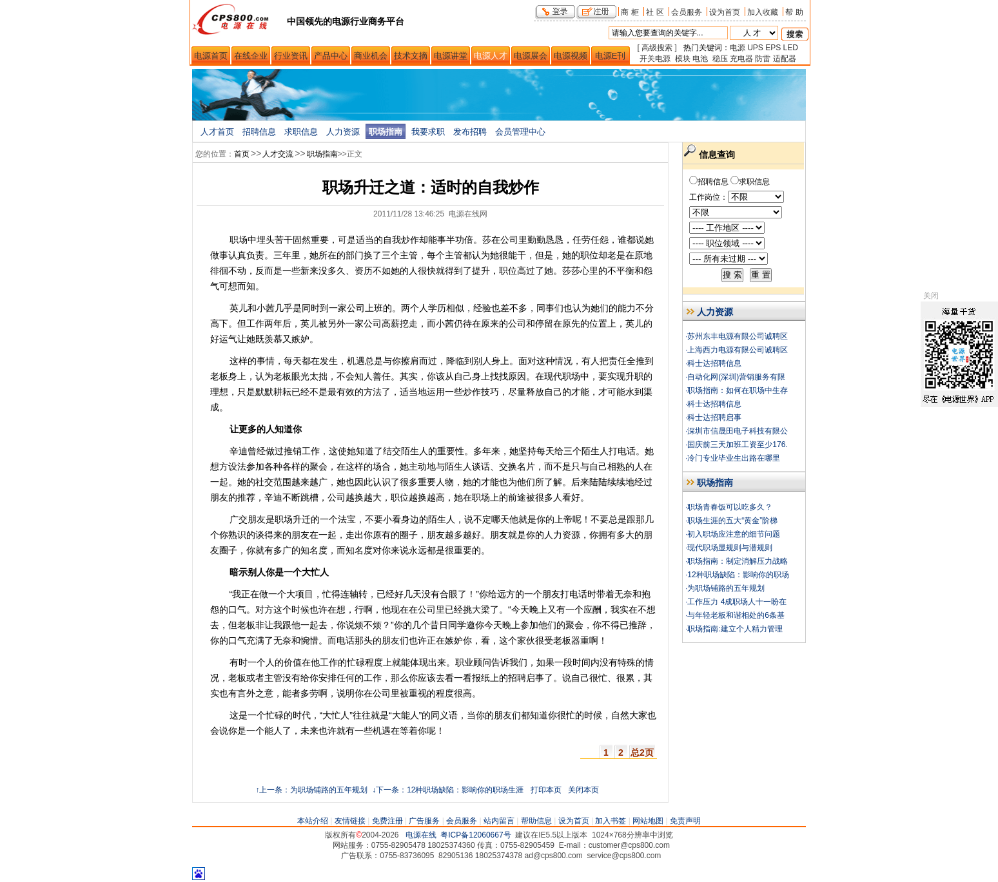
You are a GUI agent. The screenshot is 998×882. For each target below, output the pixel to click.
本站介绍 (312, 820)
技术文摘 (410, 56)
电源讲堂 (450, 56)
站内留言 (499, 820)
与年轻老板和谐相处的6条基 (736, 615)
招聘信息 (259, 132)
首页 (241, 153)
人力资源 (343, 132)
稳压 (720, 58)
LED (790, 47)
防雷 (762, 58)
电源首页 (211, 56)
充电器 (741, 58)
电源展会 (530, 56)
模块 (682, 58)
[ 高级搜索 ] (657, 47)
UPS (755, 47)
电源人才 (490, 56)
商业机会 (370, 56)
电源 (737, 47)
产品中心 (330, 56)
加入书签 (610, 820)
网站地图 (647, 820)
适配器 (784, 58)
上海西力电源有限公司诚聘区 (737, 349)
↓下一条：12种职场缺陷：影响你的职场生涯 (447, 789)
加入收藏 (762, 12)
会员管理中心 (520, 132)
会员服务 (686, 12)
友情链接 (350, 820)
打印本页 (546, 789)
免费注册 (387, 820)
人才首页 (217, 132)
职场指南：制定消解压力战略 (737, 561)
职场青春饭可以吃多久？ (729, 507)
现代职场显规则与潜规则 (729, 547)
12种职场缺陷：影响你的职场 (737, 574)
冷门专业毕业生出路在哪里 (733, 458)
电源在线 (421, 834)
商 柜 (629, 12)
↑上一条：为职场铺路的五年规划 (311, 789)
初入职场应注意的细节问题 (733, 534)
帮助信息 (536, 820)
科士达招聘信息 (714, 363)
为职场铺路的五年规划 (726, 588)
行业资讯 (291, 56)
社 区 (654, 12)
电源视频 (570, 56)
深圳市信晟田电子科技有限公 (737, 431)
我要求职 (428, 132)
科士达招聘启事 (714, 417)
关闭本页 (583, 789)
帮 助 (794, 12)
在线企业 (251, 56)
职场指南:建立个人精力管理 (734, 628)
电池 (700, 58)
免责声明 (685, 820)
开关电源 (655, 58)
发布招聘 (470, 132)
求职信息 (301, 132)
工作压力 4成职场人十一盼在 (737, 601)
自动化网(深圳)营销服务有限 (736, 376)
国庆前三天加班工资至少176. (737, 444)
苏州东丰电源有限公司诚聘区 (737, 336)
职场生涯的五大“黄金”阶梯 (732, 520)
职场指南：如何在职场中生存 (737, 390)
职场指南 (385, 132)
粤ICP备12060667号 (475, 834)
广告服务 (424, 820)
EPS (773, 47)
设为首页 (724, 12)
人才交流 (277, 153)
